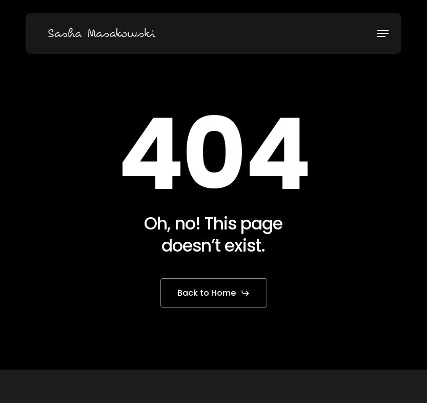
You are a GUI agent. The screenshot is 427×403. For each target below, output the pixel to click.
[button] (383, 33)
